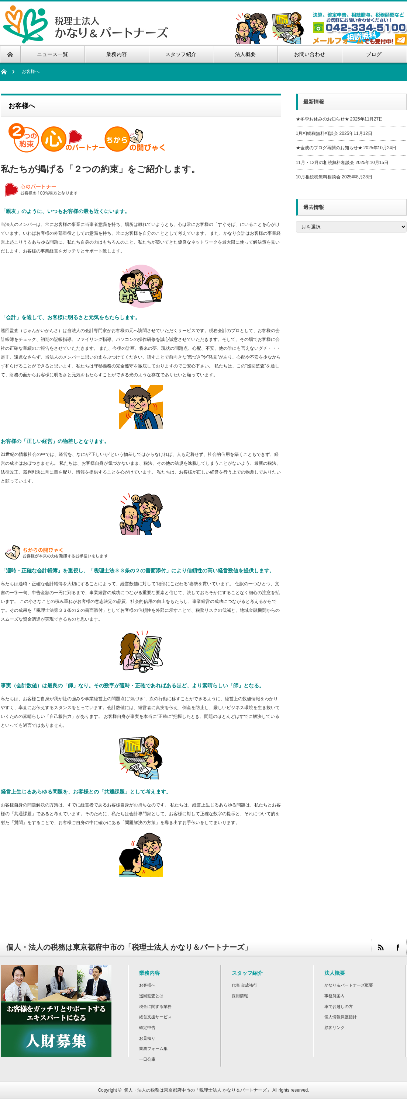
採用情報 (240, 996)
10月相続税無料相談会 (318, 176)
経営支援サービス (155, 1017)
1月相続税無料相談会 (317, 133)
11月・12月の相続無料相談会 (325, 162)
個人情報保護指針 (340, 1017)
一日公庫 (147, 1059)
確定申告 (147, 1027)
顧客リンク (334, 1027)
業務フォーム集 (153, 1048)
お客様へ (147, 985)
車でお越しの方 (338, 1006)
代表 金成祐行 (244, 985)
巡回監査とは (151, 996)
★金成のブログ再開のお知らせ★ (329, 147)
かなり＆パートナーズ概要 (348, 985)
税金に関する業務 (155, 1006)
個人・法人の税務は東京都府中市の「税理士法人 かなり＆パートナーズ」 (197, 1090)
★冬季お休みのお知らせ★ (322, 119)
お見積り (147, 1038)
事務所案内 (334, 996)
